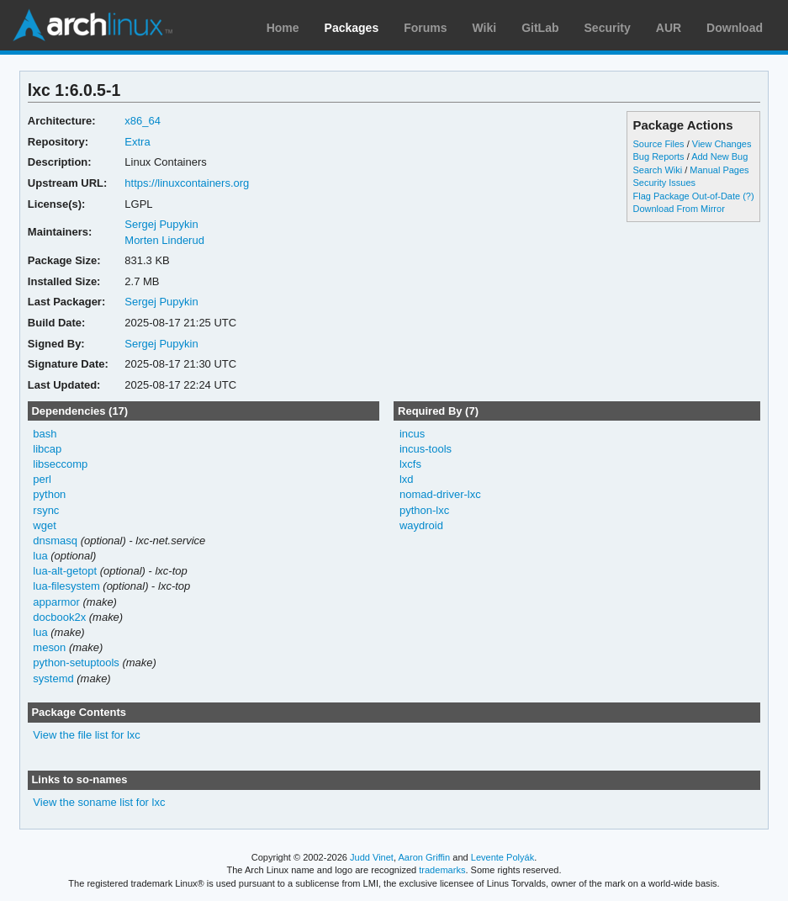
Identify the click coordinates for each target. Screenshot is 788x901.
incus (412, 433)
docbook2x (59, 617)
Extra (137, 141)
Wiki (485, 27)
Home (283, 27)
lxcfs (410, 464)
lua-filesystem (66, 586)
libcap (47, 449)
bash (44, 433)
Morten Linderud (164, 240)
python (49, 494)
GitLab (539, 27)
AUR (668, 27)
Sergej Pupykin (161, 224)
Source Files (659, 144)
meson (49, 647)
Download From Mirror (679, 209)
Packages (352, 27)
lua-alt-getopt (65, 570)
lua (40, 555)
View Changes (722, 144)
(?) (748, 196)
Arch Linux (92, 25)
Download (734, 27)
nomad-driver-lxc (440, 494)
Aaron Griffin (424, 857)
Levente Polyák (502, 857)
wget (44, 525)
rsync (46, 510)
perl (42, 479)
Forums (425, 27)
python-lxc (424, 510)
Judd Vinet (372, 857)
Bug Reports (659, 156)
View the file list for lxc (86, 735)
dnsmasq (55, 540)
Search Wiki (658, 170)
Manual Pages (719, 170)
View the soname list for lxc (99, 802)
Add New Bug (719, 156)
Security (607, 27)
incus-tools (425, 449)
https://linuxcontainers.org (186, 183)
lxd (406, 479)
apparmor (56, 602)
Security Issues (664, 183)
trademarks (442, 870)
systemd (53, 678)
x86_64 (142, 120)
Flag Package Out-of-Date (687, 196)
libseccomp (60, 464)
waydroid (421, 525)
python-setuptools (76, 662)
